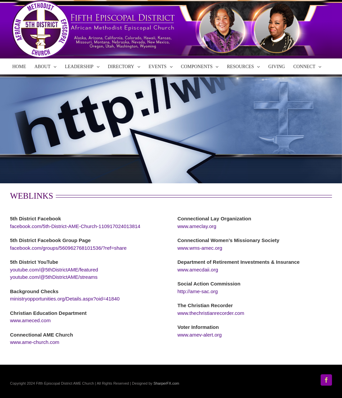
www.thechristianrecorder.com (210, 313)
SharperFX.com (166, 383)
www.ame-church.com (34, 342)
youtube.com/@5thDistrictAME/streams (54, 277)
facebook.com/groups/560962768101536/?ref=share (68, 248)
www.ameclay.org (196, 226)
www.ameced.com (30, 320)
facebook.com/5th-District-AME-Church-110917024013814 (75, 226)
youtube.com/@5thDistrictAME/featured (54, 269)
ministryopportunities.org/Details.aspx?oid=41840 (65, 299)
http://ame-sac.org (197, 291)
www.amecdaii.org (197, 269)
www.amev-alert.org (199, 335)
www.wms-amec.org (199, 248)
